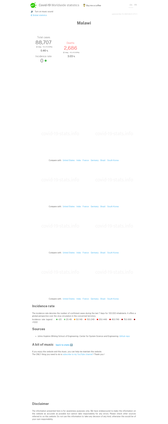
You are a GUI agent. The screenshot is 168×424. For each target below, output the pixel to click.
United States (69, 160)
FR (135, 5)
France (86, 160)
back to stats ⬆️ (64, 345)
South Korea (113, 160)
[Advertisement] (84, 97)
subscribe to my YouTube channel (78, 354)
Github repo (124, 336)
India (79, 160)
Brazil (102, 160)
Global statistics (39, 15)
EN (131, 5)
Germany (95, 160)
